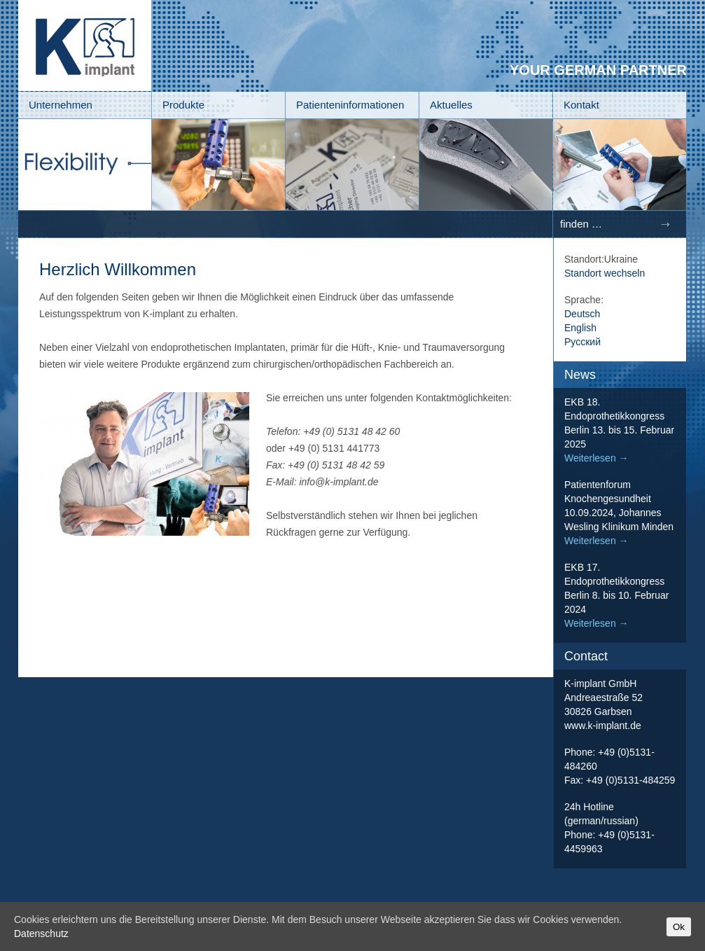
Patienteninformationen (350, 105)
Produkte (183, 105)
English (580, 327)
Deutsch (582, 313)
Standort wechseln (604, 273)
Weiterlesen (596, 458)
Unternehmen (60, 105)
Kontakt (581, 105)
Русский (582, 341)
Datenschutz (41, 933)
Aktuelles (451, 105)
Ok (679, 927)
